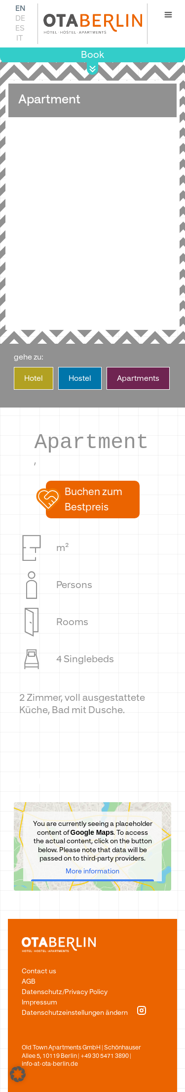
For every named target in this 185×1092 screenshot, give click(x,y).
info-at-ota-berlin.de (50, 1064)
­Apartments (138, 378)
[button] (93, 499)
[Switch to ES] (19, 28)
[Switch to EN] (19, 8)
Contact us (39, 971)
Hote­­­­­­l (33, 378)
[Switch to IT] (19, 38)
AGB (29, 981)
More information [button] (92, 871)
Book (92, 54)
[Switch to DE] (19, 18)
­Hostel (80, 378)
